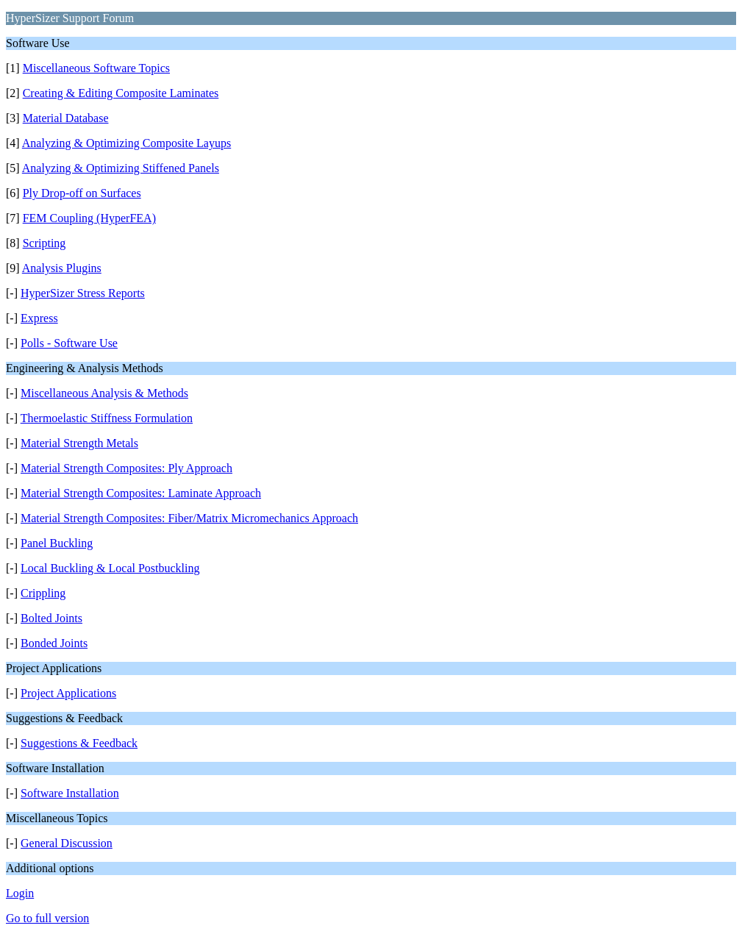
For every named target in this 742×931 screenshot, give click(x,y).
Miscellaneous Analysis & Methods (104, 393)
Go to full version (47, 918)
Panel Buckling (57, 543)
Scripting (44, 243)
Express (39, 318)
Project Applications (68, 693)
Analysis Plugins (61, 268)
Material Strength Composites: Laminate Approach (141, 493)
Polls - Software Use (69, 343)
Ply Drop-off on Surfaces (82, 193)
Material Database (66, 118)
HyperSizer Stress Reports (83, 293)
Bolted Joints (51, 618)
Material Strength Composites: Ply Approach (126, 468)
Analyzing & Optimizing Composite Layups (126, 143)
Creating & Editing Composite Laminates (121, 93)
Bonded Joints (54, 643)
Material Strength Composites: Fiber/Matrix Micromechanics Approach (189, 518)
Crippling (43, 593)
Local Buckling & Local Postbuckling (110, 568)
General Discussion (67, 843)
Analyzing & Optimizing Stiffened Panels (120, 168)
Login (20, 893)
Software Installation (70, 793)
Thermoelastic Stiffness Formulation (107, 418)
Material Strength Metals (79, 443)
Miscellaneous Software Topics (96, 68)
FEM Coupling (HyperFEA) (89, 218)
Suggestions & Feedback (79, 743)
